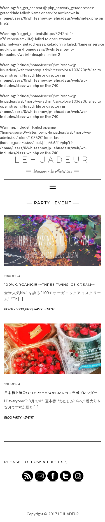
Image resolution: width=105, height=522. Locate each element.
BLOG (28, 309)
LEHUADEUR (52, 160)
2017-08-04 (12, 384)
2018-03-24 (12, 276)
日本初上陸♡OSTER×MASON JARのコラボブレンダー (50, 393)
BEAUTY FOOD (14, 309)
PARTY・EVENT (44, 309)
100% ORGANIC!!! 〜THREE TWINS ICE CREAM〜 (49, 284)
